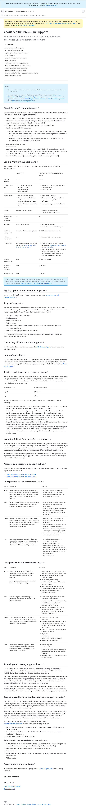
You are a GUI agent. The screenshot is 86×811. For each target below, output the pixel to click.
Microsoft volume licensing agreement (23, 100)
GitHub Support (8, 15)
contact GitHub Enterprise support (26, 25)
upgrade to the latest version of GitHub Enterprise (60, 23)
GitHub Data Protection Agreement (29, 97)
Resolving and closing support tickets (24, 664)
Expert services (42, 804)
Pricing (34, 804)
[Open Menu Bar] (83, 11)
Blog (49, 804)
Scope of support (13, 303)
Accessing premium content (19, 763)
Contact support (9, 789)
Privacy (23, 804)
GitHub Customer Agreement (56, 99)
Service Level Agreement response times (26, 372)
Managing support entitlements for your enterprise (36, 283)
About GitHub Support (21, 15)
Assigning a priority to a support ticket (25, 463)
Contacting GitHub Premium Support (24, 342)
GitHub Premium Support (37, 15)
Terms (18, 804)
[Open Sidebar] (2, 15)
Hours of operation (14, 355)
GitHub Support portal (43, 347)
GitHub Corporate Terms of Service (35, 99)
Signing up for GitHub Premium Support (25, 290)
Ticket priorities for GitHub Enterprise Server (21, 477)
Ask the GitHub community (12, 786)
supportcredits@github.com (13, 724)
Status (29, 804)
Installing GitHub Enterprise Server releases (27, 439)
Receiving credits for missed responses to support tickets (34, 696)
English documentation (51, 5)
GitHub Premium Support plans (21, 161)
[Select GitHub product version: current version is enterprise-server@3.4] (26, 11)
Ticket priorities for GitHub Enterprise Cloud (21, 474)
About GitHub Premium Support (21, 107)
